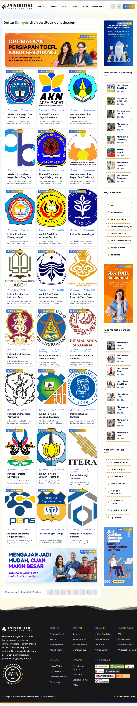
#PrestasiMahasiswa (119, 240)
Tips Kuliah (114, 517)
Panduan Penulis (57, 634)
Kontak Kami (56, 650)
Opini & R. (99, 644)
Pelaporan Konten (58, 676)
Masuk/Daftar (56, 666)
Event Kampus (79, 650)
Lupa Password (57, 671)
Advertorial (98, 6)
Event (76, 6)
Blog (85, 6)
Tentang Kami (56, 644)
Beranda (42, 6)
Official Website (14, 71)
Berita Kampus (116, 469)
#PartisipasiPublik (118, 219)
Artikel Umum (115, 476)
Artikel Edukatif (79, 644)
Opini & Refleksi (116, 483)
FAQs (75, 685)
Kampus (53, 639)
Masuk (129, 6)
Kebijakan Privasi (80, 680)
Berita (54, 6)
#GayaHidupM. (116, 247)
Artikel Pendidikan (118, 462)
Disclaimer (77, 674)
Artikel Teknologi (117, 510)
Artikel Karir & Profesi (116, 502)
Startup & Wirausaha (114, 492)
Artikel (64, 6)
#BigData (114, 255)
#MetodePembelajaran (120, 226)
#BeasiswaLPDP (117, 233)
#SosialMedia (116, 212)
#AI (111, 205)
